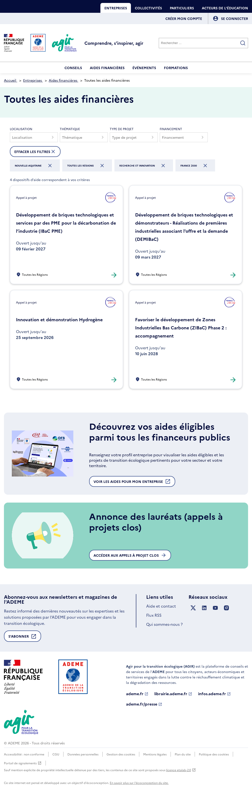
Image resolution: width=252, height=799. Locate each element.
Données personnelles (82, 754)
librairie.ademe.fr (173, 693)
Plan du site (183, 754)
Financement (171, 129)
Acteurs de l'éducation (225, 7)
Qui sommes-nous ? (164, 624)
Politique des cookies (214, 754)
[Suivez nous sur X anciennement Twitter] (193, 608)
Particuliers (182, 7)
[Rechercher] (203, 43)
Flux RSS (153, 615)
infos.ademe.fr (214, 693)
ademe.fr (137, 693)
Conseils (73, 67)
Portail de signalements (23, 763)
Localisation (21, 129)
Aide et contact (161, 606)
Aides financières (107, 67)
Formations (176, 67)
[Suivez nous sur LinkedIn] (204, 608)
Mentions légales (155, 754)
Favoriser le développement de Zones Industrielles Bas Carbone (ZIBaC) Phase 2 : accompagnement (181, 327)
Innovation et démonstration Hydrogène (59, 319)
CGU (55, 754)
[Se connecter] (234, 18)
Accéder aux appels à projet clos (130, 555)
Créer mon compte (183, 18)
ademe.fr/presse (144, 704)
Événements (144, 67)
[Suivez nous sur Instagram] (226, 608)
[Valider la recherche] (243, 43)
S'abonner (22, 637)
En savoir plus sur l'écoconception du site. (139, 783)
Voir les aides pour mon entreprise (132, 482)
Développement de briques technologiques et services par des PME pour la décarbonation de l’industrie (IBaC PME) (66, 223)
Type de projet (122, 129)
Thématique (70, 129)
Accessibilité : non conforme (24, 754)
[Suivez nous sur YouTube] (215, 608)
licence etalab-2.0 (181, 770)
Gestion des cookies (121, 754)
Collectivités (148, 7)
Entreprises (115, 7)
